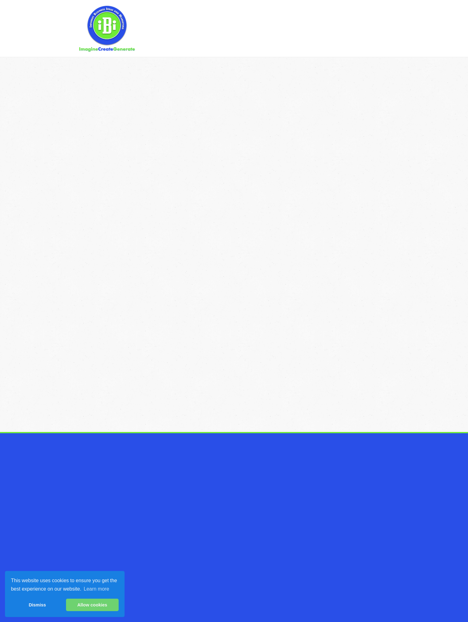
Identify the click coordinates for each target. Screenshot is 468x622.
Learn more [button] (96, 589)
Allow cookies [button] (92, 604)
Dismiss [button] (37, 604)
